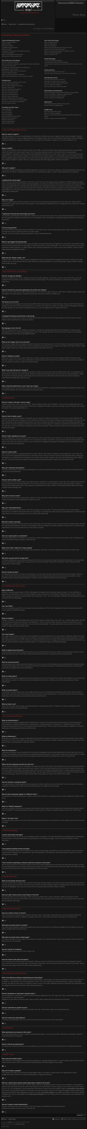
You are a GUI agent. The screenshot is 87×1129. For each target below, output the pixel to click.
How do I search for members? (52, 84)
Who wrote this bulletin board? (52, 111)
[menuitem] (82, 15)
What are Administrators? (51, 42)
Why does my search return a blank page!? (56, 83)
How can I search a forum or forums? (54, 79)
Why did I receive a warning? (10, 96)
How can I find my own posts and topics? (55, 86)
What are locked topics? (8, 121)
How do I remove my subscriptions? (54, 97)
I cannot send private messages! (53, 60)
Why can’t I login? (7, 49)
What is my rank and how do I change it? (13, 74)
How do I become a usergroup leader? (54, 49)
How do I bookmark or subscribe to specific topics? (58, 94)
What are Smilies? (7, 112)
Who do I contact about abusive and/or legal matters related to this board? (62, 115)
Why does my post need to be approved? (13, 101)
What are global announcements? (11, 116)
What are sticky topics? (8, 119)
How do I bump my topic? (9, 103)
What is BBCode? (7, 109)
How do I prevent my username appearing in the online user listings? (21, 64)
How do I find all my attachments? (53, 105)
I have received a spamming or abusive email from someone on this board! (63, 64)
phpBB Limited (52, 1060)
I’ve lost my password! (8, 52)
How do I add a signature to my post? (12, 85)
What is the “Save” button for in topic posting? (14, 99)
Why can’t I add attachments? (10, 94)
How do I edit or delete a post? (10, 84)
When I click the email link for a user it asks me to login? (17, 76)
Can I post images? (7, 114)
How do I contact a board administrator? (55, 118)
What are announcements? (9, 118)
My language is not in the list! (10, 69)
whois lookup (45, 1086)
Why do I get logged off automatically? (12, 54)
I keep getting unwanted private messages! (56, 62)
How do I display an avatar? (9, 72)
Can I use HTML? (7, 111)
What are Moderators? (50, 44)
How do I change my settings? (10, 62)
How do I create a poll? (8, 87)
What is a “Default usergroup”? (52, 52)
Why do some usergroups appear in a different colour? (59, 51)
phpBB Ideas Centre (8, 1074)
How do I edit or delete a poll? (10, 91)
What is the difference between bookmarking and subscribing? (61, 92)
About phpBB (49, 1062)
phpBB (26, 334)
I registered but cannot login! (10, 47)
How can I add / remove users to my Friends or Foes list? (60, 73)
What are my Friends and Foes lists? (54, 71)
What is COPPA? (6, 44)
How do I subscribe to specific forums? (55, 96)
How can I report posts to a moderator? (13, 98)
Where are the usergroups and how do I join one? (58, 47)
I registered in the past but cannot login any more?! (16, 51)
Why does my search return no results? (55, 81)
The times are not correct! (9, 65)
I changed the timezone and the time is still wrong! (16, 67)
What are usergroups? (50, 45)
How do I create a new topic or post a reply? (14, 82)
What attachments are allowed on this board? (56, 103)
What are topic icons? (8, 123)
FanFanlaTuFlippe (20, 1124)
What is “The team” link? (51, 54)
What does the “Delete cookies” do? (12, 56)
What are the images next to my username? (14, 71)
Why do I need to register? (9, 42)
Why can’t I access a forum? (10, 92)
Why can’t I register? (7, 45)
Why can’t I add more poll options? (11, 89)
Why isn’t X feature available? (52, 113)
